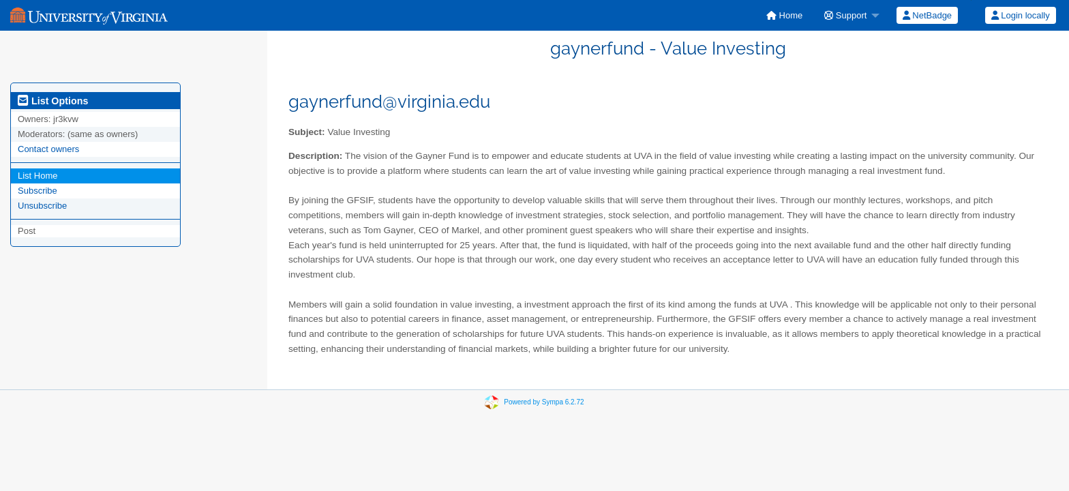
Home (784, 15)
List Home (38, 175)
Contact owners (48, 149)
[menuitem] (784, 15)
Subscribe (37, 190)
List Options (53, 100)
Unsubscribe (42, 205)
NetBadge (927, 15)
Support (845, 15)
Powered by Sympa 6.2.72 (544, 402)
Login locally (1020, 15)
